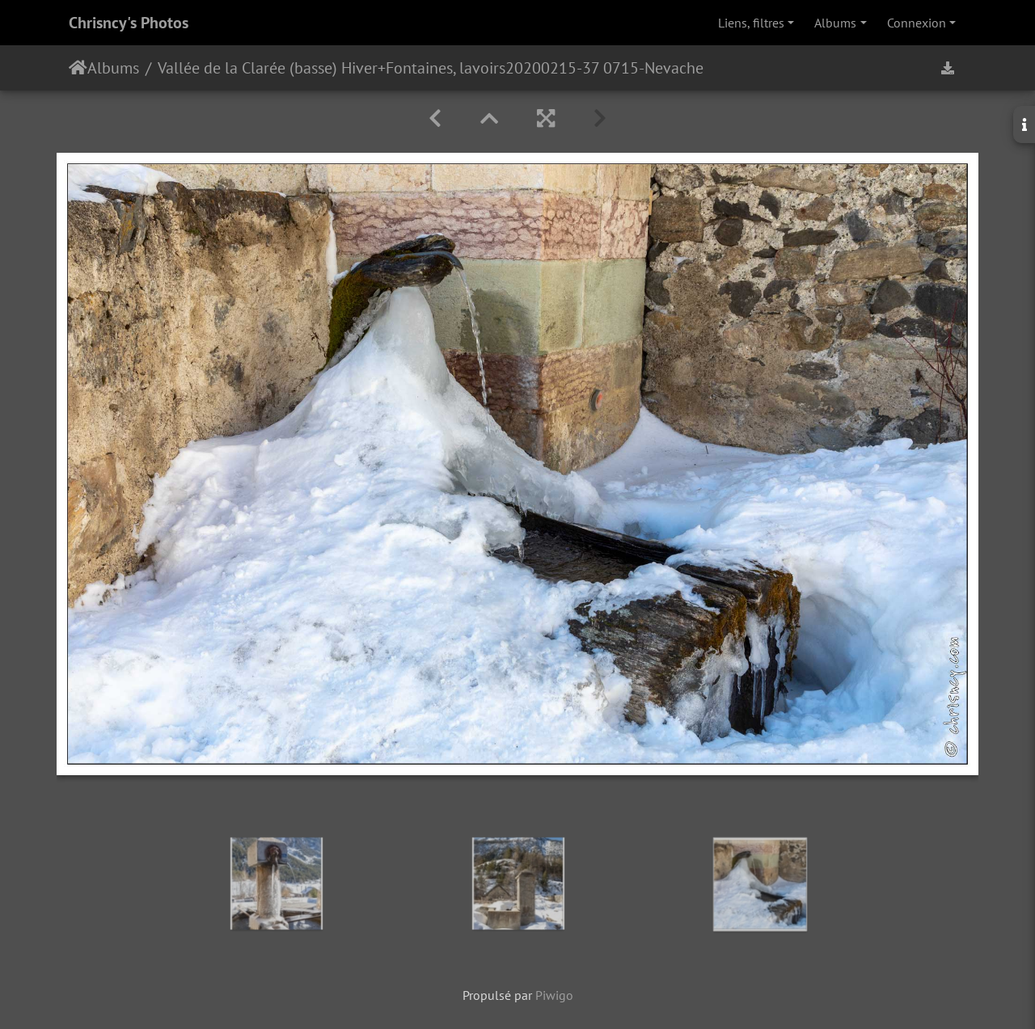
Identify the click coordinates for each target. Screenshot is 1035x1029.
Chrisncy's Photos (128, 22)
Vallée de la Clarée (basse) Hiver (268, 67)
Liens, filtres (751, 23)
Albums (835, 23)
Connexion (916, 23)
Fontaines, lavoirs (445, 67)
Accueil (78, 68)
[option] (277, 883)
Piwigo (554, 995)
